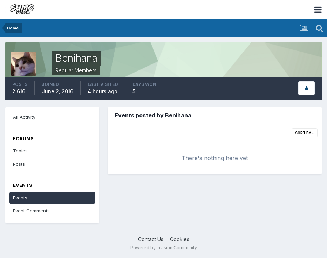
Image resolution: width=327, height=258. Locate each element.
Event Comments (31, 210)
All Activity (24, 117)
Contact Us (150, 239)
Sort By (304, 133)
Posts (19, 164)
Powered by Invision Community (163, 247)
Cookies (179, 239)
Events (20, 198)
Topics (20, 151)
